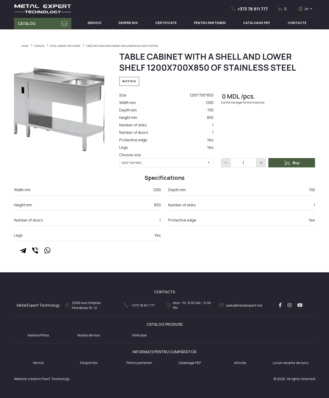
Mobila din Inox (88, 335)
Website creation (27, 379)
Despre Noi (128, 23)
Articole (240, 362)
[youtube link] (300, 305)
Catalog (27, 23)
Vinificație (139, 335)
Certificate (166, 23)
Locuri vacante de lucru (290, 362)
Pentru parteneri (139, 362)
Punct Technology (56, 379)
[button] (249, 9)
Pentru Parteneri (210, 23)
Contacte (297, 23)
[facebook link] (280, 305)
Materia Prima (38, 335)
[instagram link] (289, 305)
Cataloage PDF (256, 23)
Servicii (94, 23)
